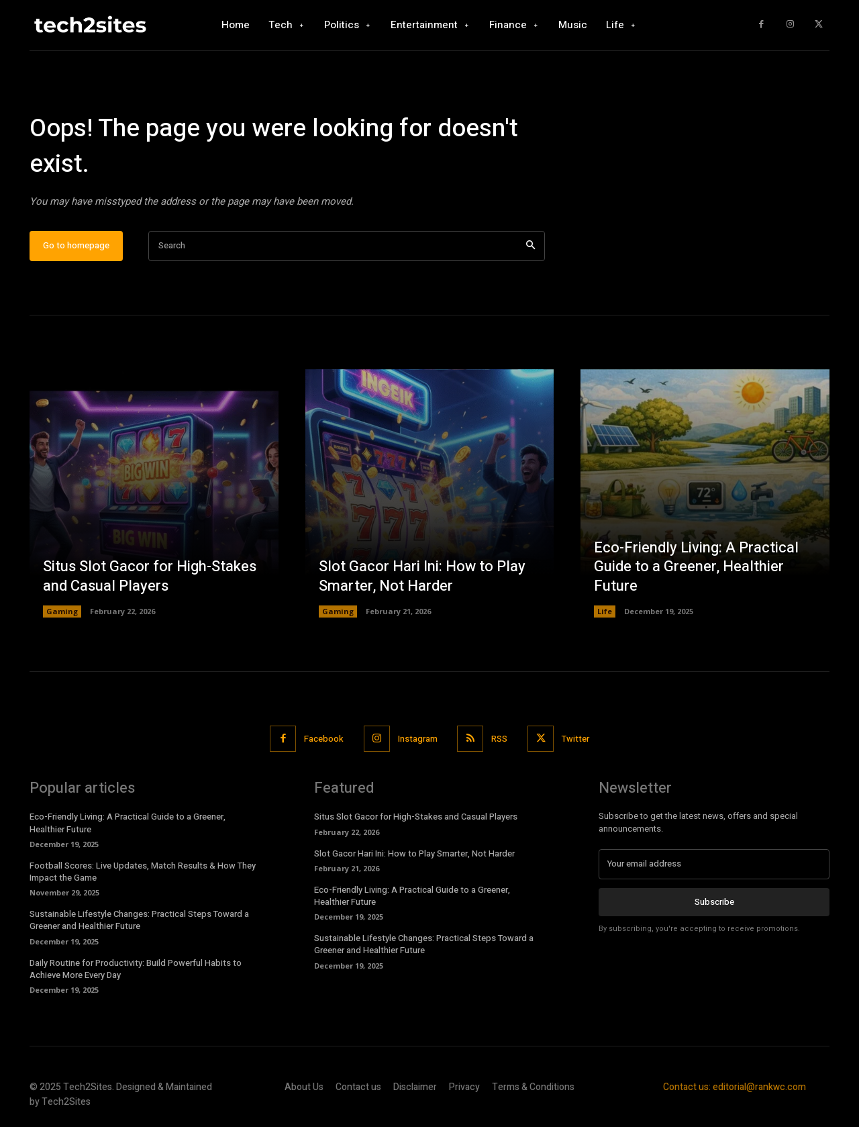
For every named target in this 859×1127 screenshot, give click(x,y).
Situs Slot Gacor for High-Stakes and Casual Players (149, 576)
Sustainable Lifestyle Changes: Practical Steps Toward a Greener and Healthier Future (139, 920)
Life (604, 612)
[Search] (530, 246)
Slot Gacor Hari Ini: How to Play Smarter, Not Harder (422, 576)
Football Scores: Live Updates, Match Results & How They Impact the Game (143, 871)
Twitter (576, 738)
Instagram (418, 738)
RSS (500, 738)
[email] (714, 864)
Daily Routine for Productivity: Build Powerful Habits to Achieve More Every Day (136, 969)
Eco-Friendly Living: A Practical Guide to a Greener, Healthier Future (696, 567)
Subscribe (714, 901)
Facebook (324, 738)
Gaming (62, 612)
